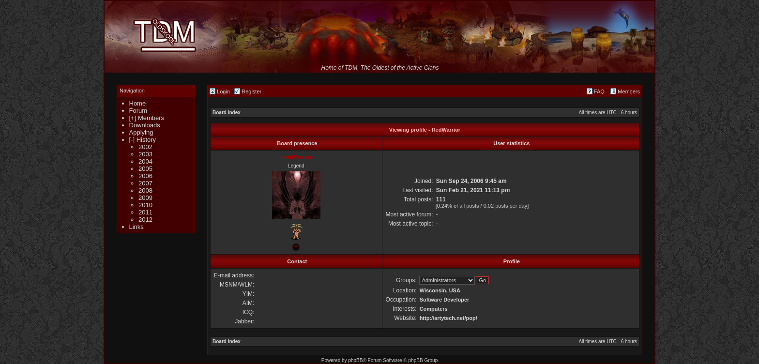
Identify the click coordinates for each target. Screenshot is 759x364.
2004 (145, 161)
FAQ (596, 91)
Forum (138, 110)
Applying (141, 132)
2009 (145, 197)
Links (136, 226)
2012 (145, 219)
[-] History (142, 139)
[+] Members (147, 117)
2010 (145, 205)
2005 (145, 168)
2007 (145, 183)
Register (247, 91)
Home (137, 103)
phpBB (355, 360)
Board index (227, 112)
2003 (145, 154)
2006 (145, 176)
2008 (145, 190)
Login (220, 91)
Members (625, 91)
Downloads (144, 125)
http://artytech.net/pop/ (448, 318)
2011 (145, 212)
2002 (145, 147)
